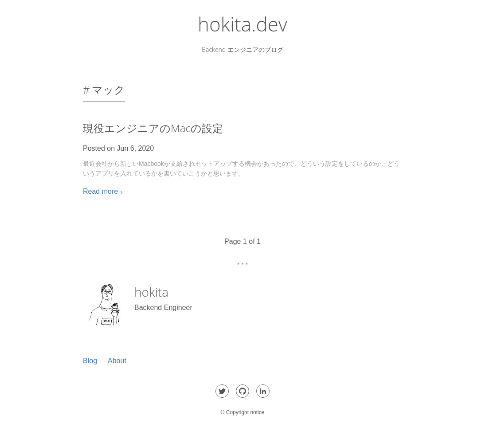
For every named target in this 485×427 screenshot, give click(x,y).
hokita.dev (242, 24)
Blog (90, 360)
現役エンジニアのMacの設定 (153, 128)
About (117, 360)
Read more (100, 191)
